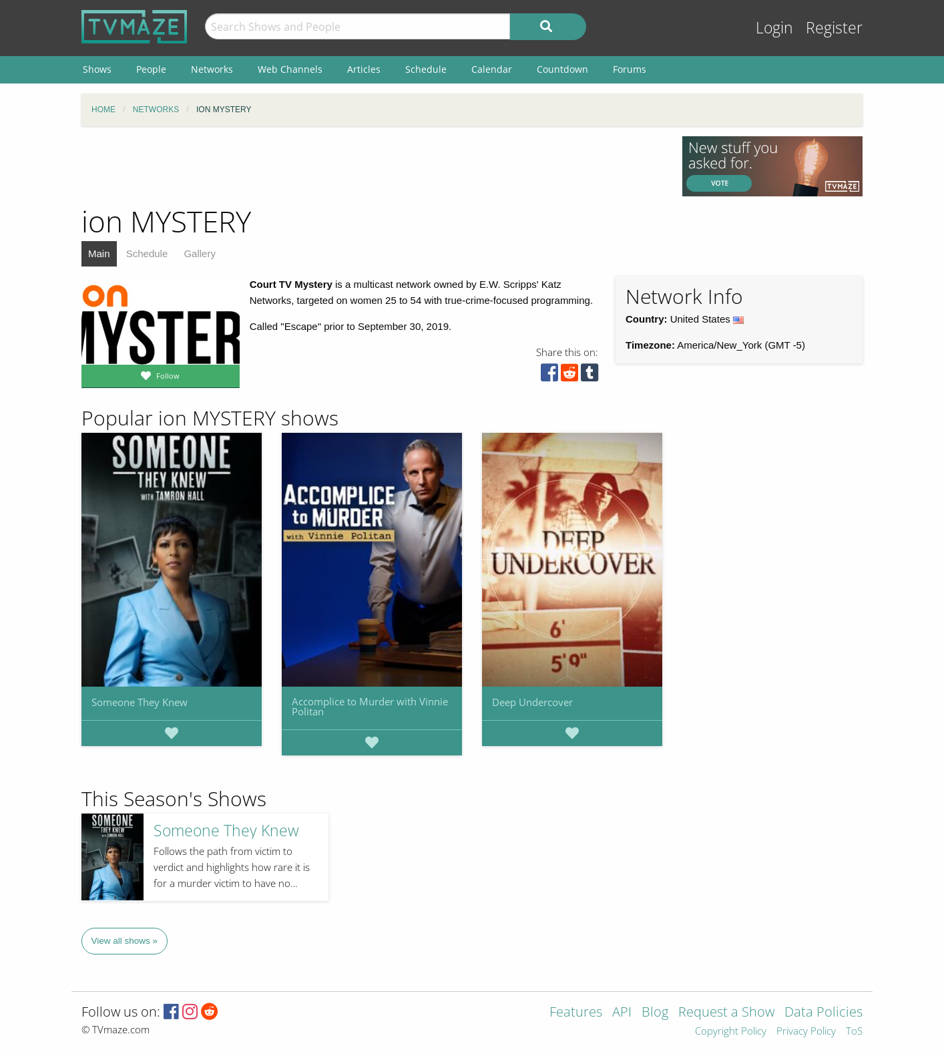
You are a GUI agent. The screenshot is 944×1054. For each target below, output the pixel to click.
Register (834, 27)
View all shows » (124, 941)
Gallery (200, 253)
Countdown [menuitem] (562, 69)
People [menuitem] (151, 69)
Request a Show (726, 1013)
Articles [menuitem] (364, 69)
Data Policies (823, 1013)
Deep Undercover (532, 702)
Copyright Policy (730, 1031)
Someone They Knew (139, 702)
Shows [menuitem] (97, 69)
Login (774, 27)
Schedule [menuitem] (426, 69)
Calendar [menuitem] (491, 69)
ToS (854, 1031)
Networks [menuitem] (212, 69)
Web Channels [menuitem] (290, 69)
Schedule (147, 253)
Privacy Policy (806, 1031)
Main (99, 253)
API (622, 1013)
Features (575, 1013)
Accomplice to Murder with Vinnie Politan (370, 706)
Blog (655, 1013)
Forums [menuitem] (629, 69)
